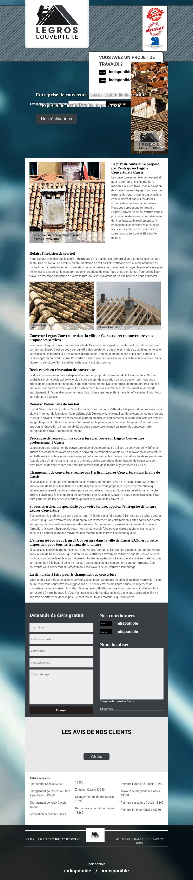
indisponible (126, 623)
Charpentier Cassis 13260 (45, 784)
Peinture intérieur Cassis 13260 (141, 809)
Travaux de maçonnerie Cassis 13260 (140, 793)
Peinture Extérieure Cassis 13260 (142, 784)
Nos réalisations (56, 118)
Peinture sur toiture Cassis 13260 (142, 802)
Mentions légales (129, 839)
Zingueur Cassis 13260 (90, 789)
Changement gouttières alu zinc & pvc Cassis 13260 (49, 793)
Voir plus (96, 756)
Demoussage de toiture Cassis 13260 (94, 810)
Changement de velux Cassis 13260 (47, 805)
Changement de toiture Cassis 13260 (94, 799)
